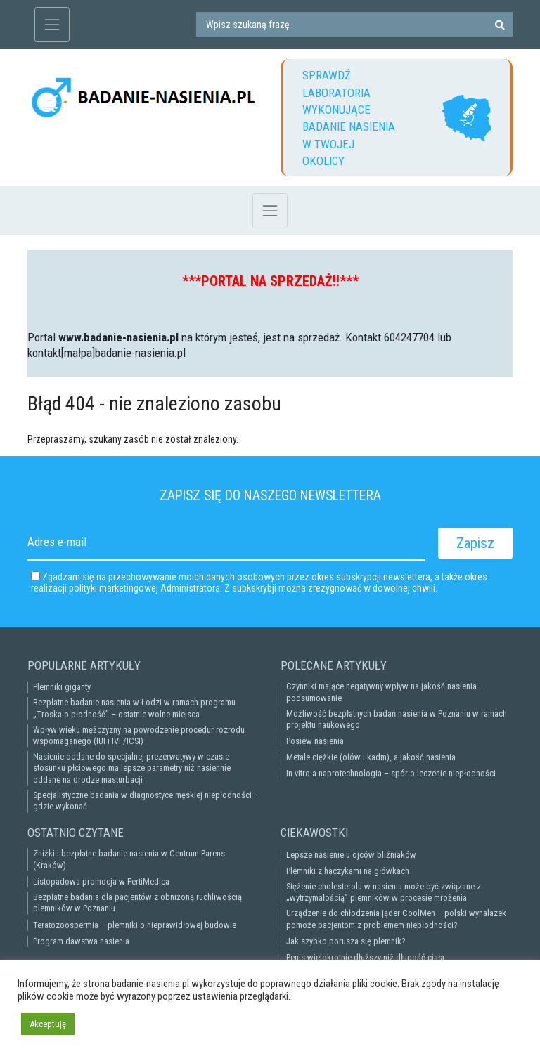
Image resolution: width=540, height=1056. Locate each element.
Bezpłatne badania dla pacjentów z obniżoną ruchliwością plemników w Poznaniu (137, 902)
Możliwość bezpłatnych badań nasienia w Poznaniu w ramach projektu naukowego (396, 719)
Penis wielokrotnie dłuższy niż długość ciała (365, 957)
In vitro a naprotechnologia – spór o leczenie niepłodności (391, 773)
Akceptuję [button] (48, 1024)
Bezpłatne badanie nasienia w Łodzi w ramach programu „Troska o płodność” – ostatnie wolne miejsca (134, 708)
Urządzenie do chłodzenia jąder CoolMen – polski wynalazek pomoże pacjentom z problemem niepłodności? (396, 919)
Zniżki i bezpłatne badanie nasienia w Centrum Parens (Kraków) (129, 859)
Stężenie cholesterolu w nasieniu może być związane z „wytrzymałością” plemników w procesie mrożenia (383, 892)
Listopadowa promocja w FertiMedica (101, 881)
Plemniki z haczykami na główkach (347, 871)
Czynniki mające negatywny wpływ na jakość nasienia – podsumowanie (385, 692)
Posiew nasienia (315, 741)
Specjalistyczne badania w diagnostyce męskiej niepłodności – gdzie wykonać (146, 800)
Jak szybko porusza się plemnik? (345, 941)
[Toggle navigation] (52, 24)
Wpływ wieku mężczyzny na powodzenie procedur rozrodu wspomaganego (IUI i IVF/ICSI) (139, 735)
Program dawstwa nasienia (81, 941)
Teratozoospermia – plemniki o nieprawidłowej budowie (134, 925)
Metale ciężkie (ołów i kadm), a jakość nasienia (371, 757)
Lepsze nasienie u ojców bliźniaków (351, 854)
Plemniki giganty (62, 687)
